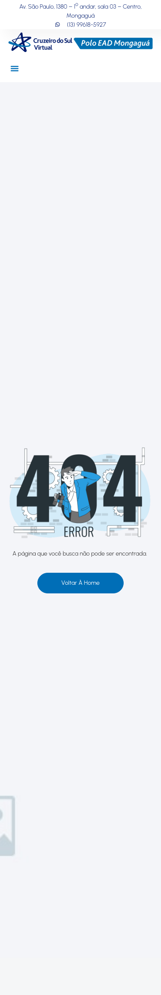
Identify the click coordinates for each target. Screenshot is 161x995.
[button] (14, 68)
